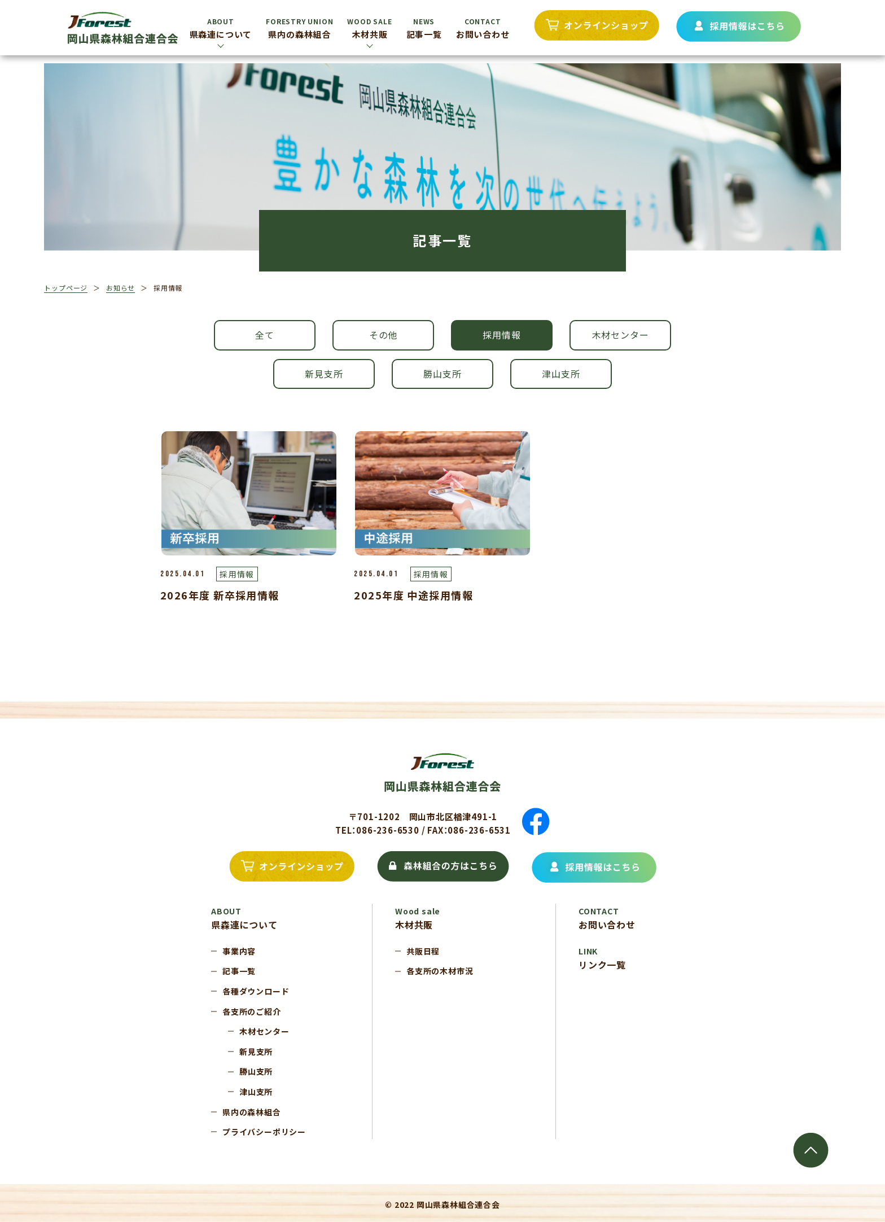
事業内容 (239, 951)
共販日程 (423, 951)
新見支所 (324, 373)
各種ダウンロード (255, 991)
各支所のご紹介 (251, 1011)
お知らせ (120, 287)
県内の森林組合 (299, 28)
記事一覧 (424, 28)
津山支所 (561, 373)
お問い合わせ (483, 28)
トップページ (65, 287)
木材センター (620, 334)
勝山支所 (442, 373)
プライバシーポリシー (264, 1131)
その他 (383, 334)
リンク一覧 (602, 958)
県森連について (221, 28)
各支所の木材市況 (439, 970)
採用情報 (501, 334)
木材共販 (369, 28)
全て (264, 334)
